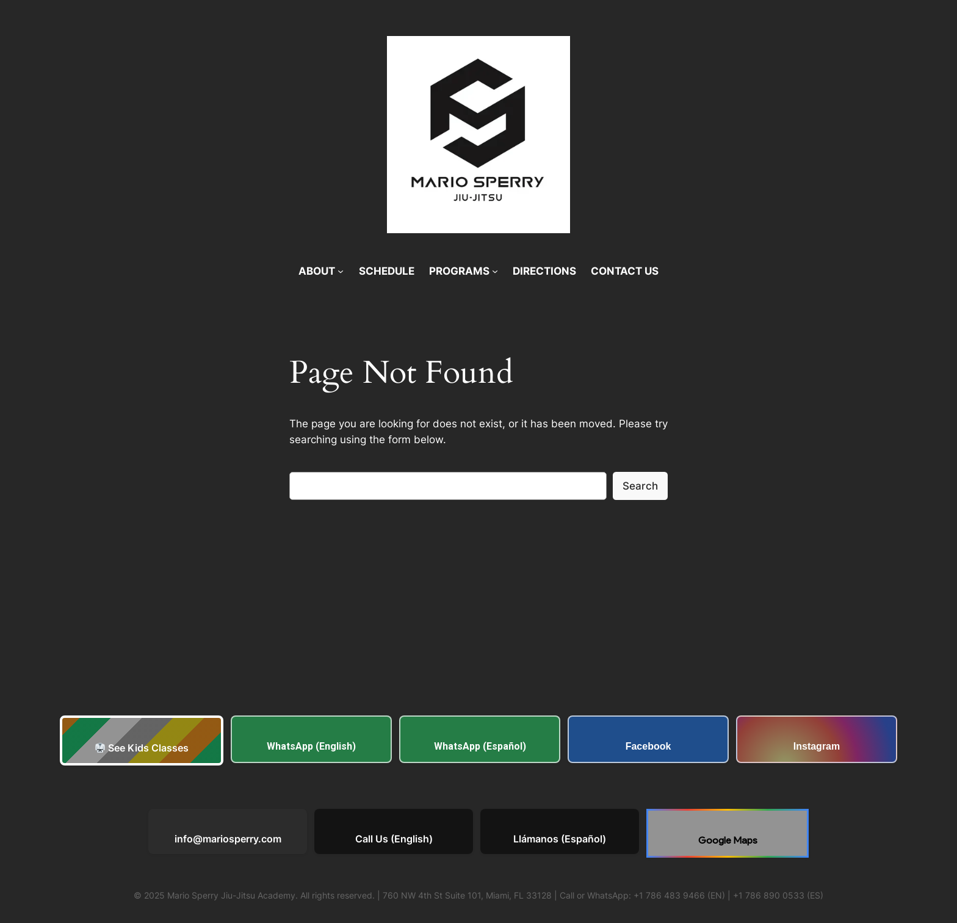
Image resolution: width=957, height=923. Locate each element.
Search (640, 486)
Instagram (816, 746)
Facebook (648, 746)
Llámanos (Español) (559, 839)
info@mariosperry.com (228, 839)
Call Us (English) (394, 839)
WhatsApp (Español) (480, 746)
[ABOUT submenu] (341, 271)
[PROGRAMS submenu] (495, 271)
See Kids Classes (142, 748)
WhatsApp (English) (311, 746)
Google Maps (727, 840)
